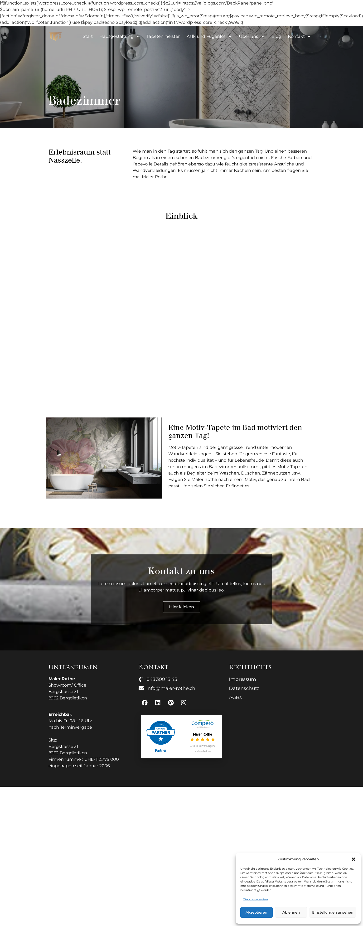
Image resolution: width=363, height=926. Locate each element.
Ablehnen (291, 912)
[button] (353, 859)
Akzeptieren (256, 912)
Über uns (252, 36)
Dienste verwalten (255, 899)
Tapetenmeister (162, 36)
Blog (276, 36)
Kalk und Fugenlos (209, 36)
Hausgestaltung (119, 36)
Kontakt (299, 36)
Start (88, 36)
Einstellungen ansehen (332, 912)
